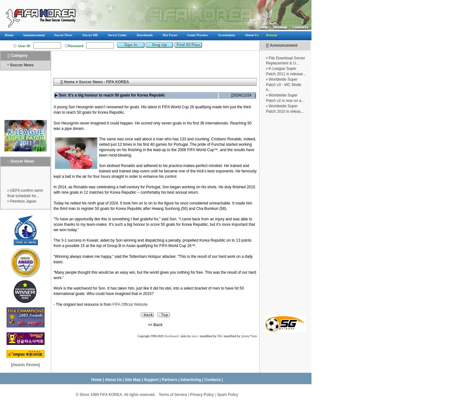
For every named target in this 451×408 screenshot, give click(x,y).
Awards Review (25, 365)
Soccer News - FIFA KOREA (104, 82)
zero (194, 336)
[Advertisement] (285, 214)
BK (219, 336)
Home (69, 82)
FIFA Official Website (130, 304)
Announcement (283, 45)
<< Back (155, 325)
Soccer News (22, 65)
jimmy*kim (249, 336)
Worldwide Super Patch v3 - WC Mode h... (283, 84)
